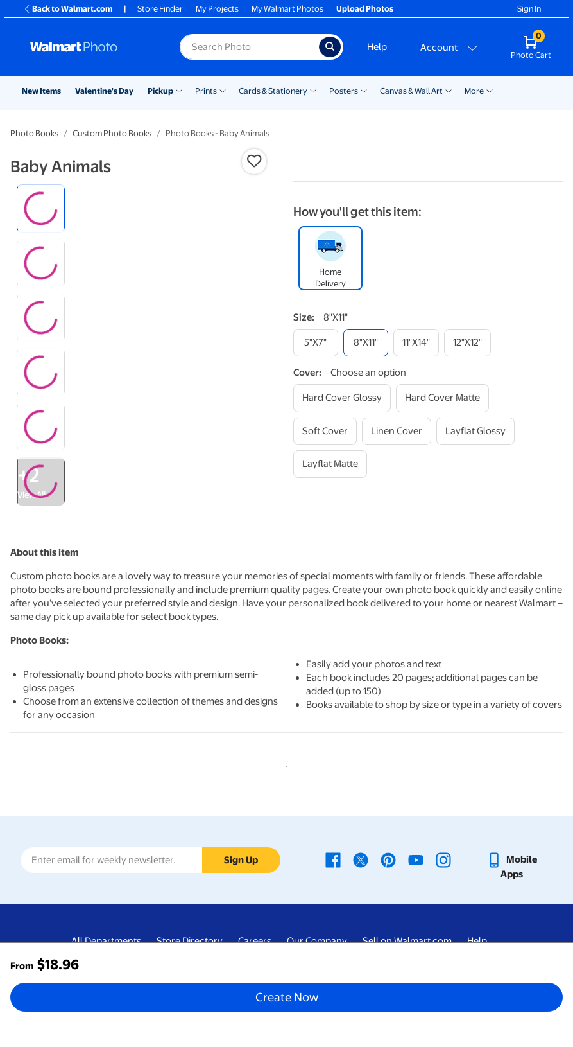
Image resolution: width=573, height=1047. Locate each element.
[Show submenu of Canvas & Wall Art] (448, 90)
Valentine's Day (104, 91)
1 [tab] (284, 763)
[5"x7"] (315, 342)
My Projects (217, 8)
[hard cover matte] (442, 398)
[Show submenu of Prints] (223, 90)
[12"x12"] (467, 342)
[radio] (41, 208)
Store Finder (160, 8)
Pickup (160, 91)
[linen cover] (396, 431)
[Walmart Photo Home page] (91, 47)
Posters (343, 91)
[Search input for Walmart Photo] (249, 47)
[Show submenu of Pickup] (179, 90)
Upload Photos (364, 8)
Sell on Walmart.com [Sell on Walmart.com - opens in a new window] (407, 941)
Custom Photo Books (112, 133)
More (474, 91)
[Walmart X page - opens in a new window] (360, 859)
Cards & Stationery (273, 91)
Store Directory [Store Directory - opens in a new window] (190, 941)
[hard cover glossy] (342, 398)
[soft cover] (325, 431)
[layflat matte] (330, 464)
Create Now (286, 997)
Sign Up (241, 860)
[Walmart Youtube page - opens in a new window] (415, 859)
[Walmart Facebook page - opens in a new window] (333, 859)
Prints (206, 91)
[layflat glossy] (475, 431)
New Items (41, 91)
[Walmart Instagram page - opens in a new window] (443, 859)
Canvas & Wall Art (411, 91)
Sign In (529, 8)
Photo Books (34, 133)
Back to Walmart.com (67, 8)
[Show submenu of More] (489, 90)
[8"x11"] (365, 342)
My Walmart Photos (287, 8)
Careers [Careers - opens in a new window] (254, 941)
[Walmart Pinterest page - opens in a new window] (388, 859)
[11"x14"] (416, 342)
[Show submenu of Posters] (364, 90)
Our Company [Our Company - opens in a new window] (317, 941)
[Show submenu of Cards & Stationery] (313, 90)
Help (377, 47)
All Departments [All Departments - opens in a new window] (106, 941)
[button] (254, 161)
